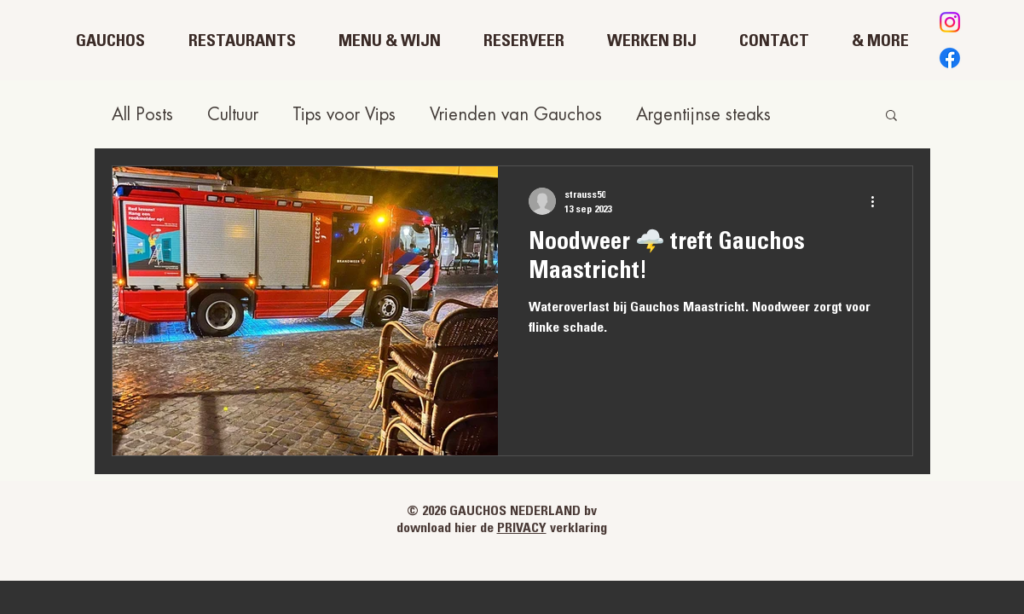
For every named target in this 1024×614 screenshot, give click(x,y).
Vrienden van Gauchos (516, 115)
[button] (891, 116)
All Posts (142, 115)
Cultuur (232, 115)
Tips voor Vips (344, 115)
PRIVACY (522, 529)
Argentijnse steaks (703, 115)
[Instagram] (949, 22)
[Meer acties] (879, 201)
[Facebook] (949, 58)
